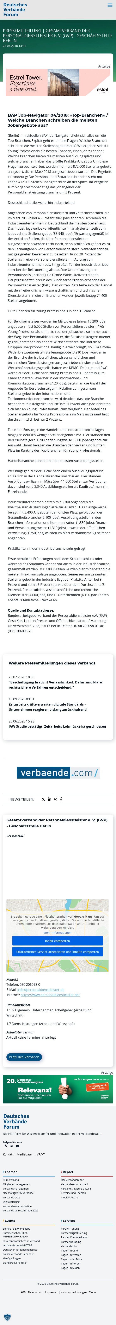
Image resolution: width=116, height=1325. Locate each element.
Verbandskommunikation (17, 1206)
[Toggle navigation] (110, 5)
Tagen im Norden (71, 1263)
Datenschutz (35, 1292)
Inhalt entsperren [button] (57, 941)
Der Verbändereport (72, 1179)
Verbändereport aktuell (74, 1184)
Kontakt (8, 1154)
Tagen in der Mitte (71, 1259)
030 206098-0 (30, 984)
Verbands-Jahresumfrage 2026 (20, 1210)
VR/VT (41, 1154)
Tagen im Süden (70, 1267)
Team (92, 1292)
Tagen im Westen (71, 1254)
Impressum (51, 1292)
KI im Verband (11, 1179)
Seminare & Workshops (16, 1228)
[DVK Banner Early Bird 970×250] (58, 1077)
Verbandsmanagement (16, 1188)
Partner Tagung (70, 1228)
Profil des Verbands (24, 1057)
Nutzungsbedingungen (74, 1292)
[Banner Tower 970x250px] (58, 71)
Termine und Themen (73, 1193)
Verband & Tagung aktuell (76, 1188)
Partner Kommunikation (74, 1237)
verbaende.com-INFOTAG (17, 1245)
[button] (7, 1317)
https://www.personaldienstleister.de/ (50, 995)
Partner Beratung (71, 1241)
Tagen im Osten (70, 1250)
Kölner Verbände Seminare (18, 1254)
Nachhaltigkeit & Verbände (18, 1193)
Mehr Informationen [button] (57, 933)
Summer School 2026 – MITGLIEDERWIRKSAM (16, 1234)
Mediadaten (25, 1154)
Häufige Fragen (12, 1258)
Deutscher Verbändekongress (20, 1249)
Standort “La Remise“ (15, 1262)
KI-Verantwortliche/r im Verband (21, 1241)
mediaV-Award (69, 1197)
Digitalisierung (11, 1201)
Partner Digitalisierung (74, 1233)
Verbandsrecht (11, 1197)
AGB (23, 1292)
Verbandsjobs (69, 1246)
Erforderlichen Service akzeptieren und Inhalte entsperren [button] (57, 952)
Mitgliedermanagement (16, 1184)
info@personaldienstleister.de (40, 989)
